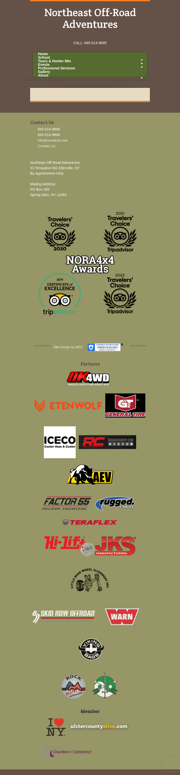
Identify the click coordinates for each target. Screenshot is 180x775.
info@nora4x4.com (53, 140)
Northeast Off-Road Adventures (90, 18)
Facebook (83, 36)
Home (43, 54)
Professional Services (56, 68)
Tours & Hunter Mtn (90, 61)
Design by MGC (71, 347)
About (90, 75)
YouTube (97, 36)
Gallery (44, 72)
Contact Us (46, 146)
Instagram (90, 36)
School (90, 57)
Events (90, 64)
